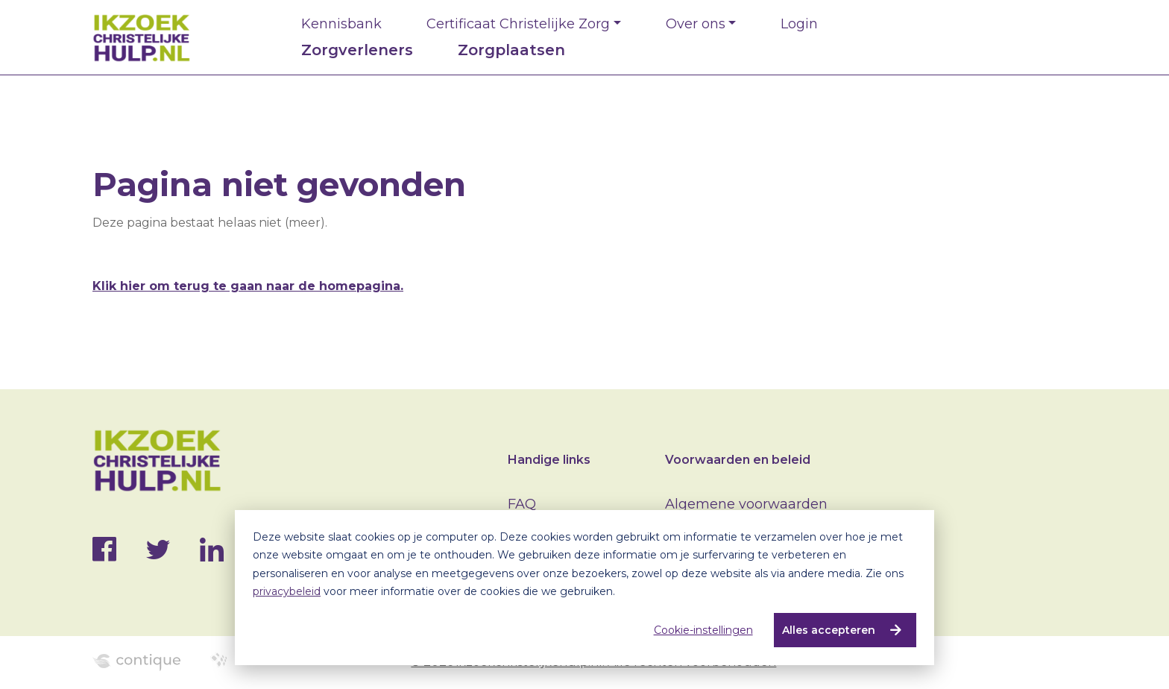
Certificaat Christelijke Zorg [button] (518, 24)
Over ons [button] (695, 24)
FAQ (522, 504)
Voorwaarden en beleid (737, 460)
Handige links (549, 460)
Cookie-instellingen (702, 630)
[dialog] (584, 587)
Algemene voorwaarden (746, 504)
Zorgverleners (357, 50)
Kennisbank (341, 24)
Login (799, 24)
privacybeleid (287, 591)
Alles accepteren (828, 630)
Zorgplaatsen (511, 50)
